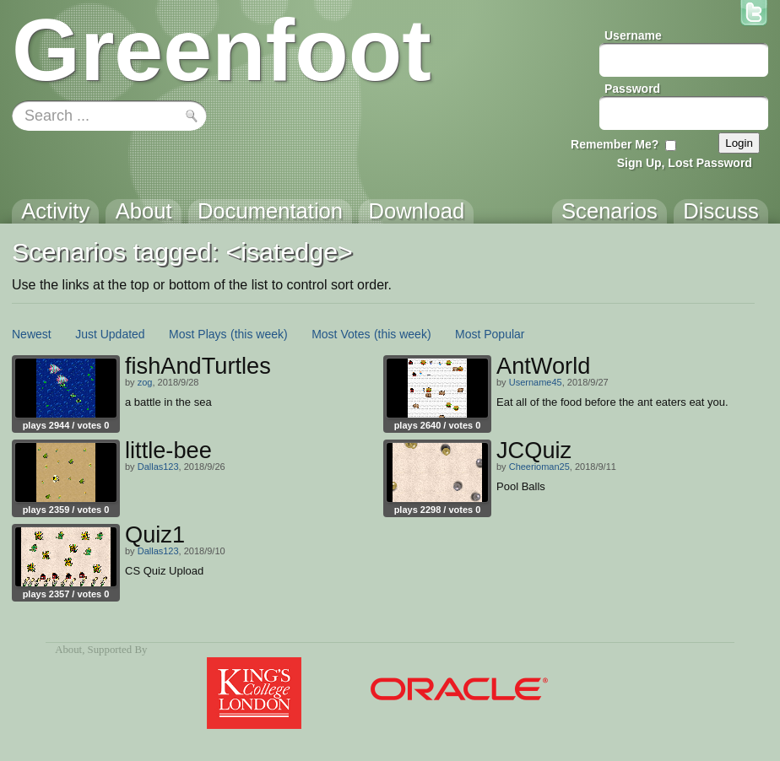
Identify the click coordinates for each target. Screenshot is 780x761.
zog (145, 382)
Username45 (535, 382)
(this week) (259, 334)
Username (633, 35)
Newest (31, 334)
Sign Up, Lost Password (684, 163)
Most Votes (340, 334)
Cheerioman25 (539, 466)
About (68, 650)
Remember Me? (614, 144)
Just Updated (110, 334)
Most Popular (489, 334)
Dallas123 (158, 466)
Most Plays (197, 334)
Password (632, 88)
